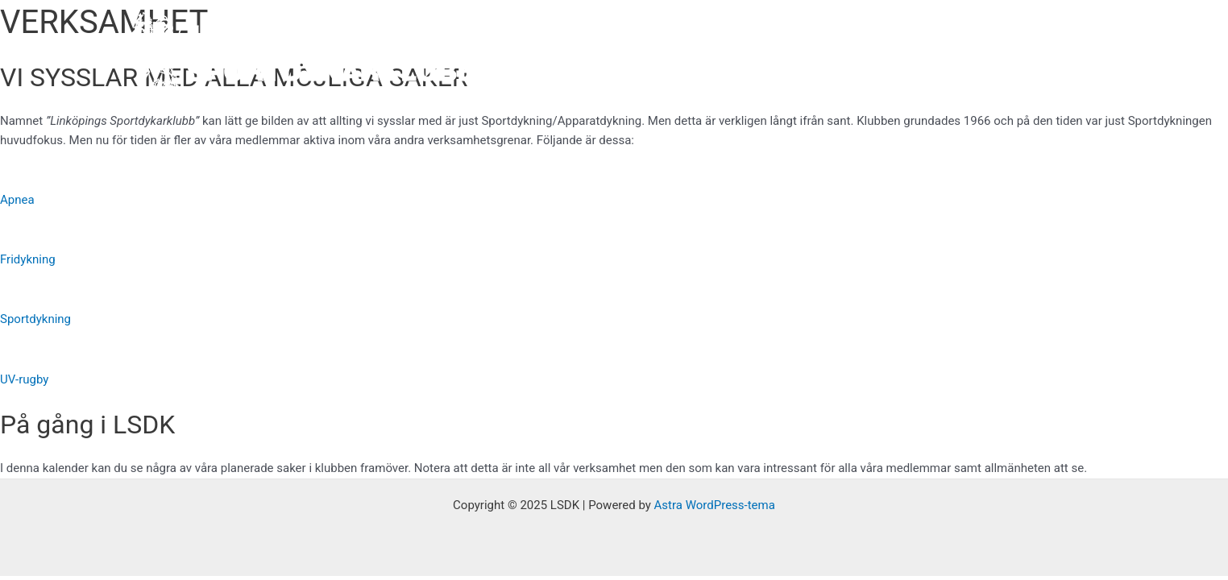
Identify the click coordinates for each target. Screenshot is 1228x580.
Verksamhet (793, 56)
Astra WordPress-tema (714, 505)
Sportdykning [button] (35, 319)
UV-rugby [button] (24, 379)
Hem (636, 56)
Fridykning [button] (28, 259)
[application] (721, 56)
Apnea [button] (17, 200)
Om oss (701, 56)
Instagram (963, 56)
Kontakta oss (1049, 56)
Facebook (884, 56)
